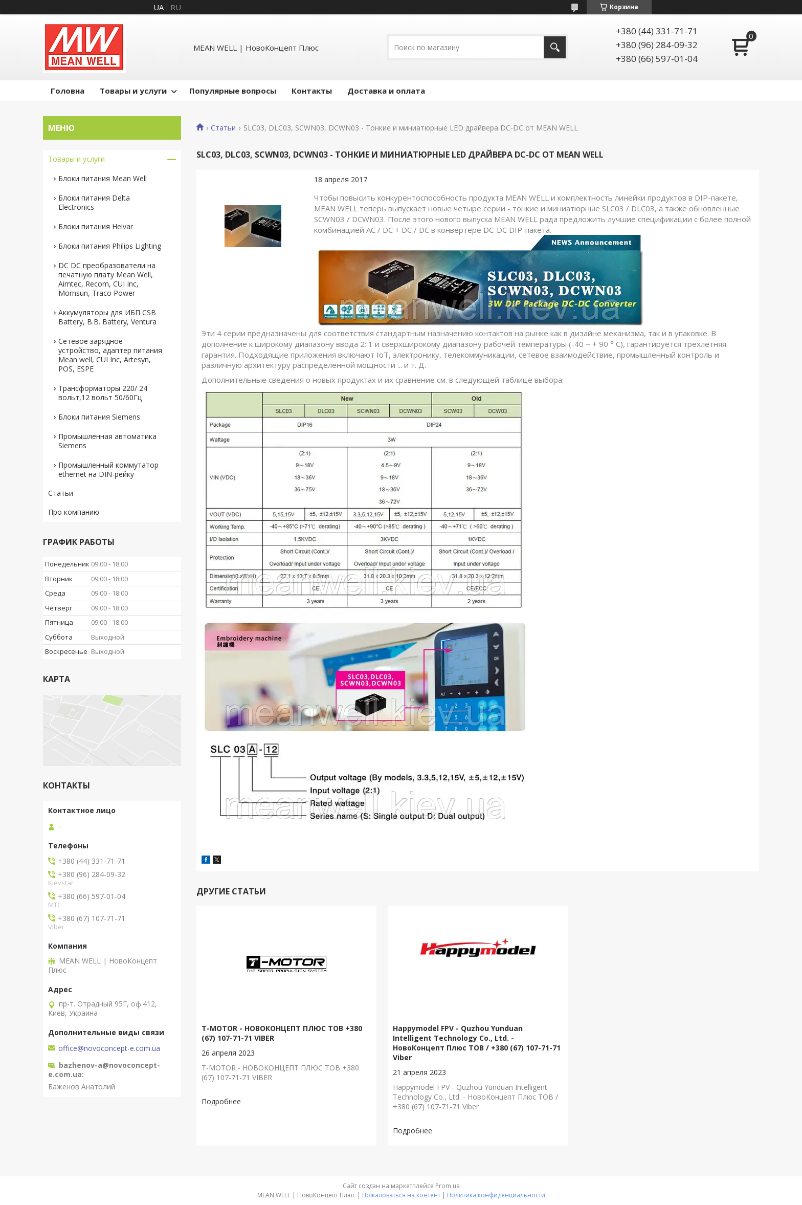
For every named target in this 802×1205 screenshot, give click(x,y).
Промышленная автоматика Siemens (107, 440)
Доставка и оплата (386, 90)
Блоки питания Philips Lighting (109, 246)
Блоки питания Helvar (95, 226)
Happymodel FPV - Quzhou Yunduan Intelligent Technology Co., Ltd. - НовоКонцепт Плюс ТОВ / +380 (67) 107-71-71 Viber (477, 1042)
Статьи (223, 128)
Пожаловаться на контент (401, 1195)
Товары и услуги (133, 90)
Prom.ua (447, 1185)
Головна (67, 90)
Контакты (312, 90)
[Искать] (555, 47)
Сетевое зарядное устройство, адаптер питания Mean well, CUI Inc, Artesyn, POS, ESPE (110, 355)
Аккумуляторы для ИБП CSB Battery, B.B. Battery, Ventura (107, 317)
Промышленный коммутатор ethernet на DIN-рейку (108, 469)
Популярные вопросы (232, 90)
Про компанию (73, 512)
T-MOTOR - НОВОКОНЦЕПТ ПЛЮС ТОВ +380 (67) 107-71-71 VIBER (282, 1033)
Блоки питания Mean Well (102, 178)
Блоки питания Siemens (99, 417)
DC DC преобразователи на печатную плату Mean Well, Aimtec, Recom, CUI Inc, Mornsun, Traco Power (106, 279)
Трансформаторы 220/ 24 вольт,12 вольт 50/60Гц (102, 392)
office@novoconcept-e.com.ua (109, 1048)
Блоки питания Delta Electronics (94, 202)
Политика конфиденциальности (496, 1195)
